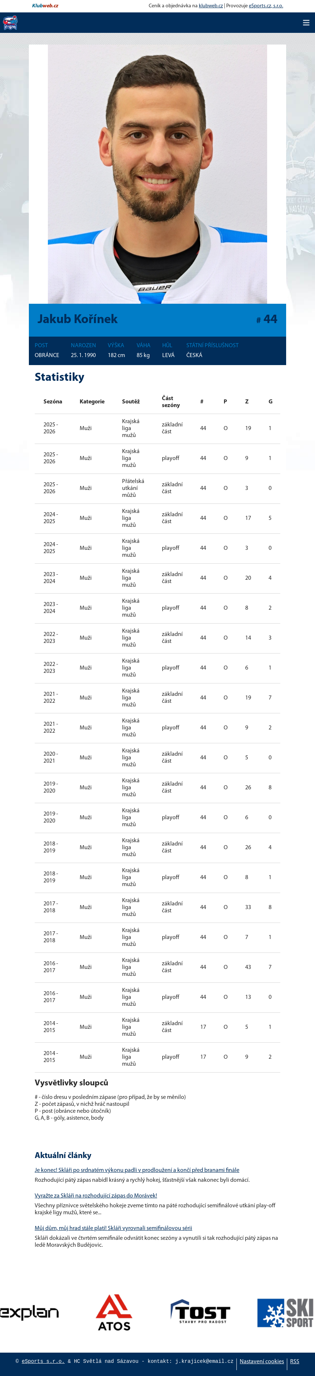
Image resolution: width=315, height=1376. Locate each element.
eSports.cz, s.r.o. (266, 6)
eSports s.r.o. (43, 1361)
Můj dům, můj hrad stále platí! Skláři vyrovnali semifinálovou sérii (113, 1228)
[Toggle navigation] (306, 22)
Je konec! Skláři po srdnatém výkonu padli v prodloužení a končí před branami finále (137, 1170)
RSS (294, 1362)
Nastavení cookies (262, 1362)
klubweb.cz (211, 6)
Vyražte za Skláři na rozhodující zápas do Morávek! (96, 1196)
